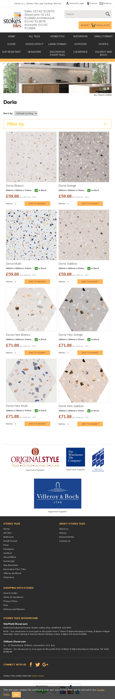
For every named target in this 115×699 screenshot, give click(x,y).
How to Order (10, 593)
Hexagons (34, 51)
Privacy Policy (10, 601)
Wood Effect (35, 44)
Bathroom (80, 36)
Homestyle (57, 36)
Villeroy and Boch (103, 53)
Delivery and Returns (14, 609)
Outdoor (80, 44)
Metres (9, 203)
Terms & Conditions (13, 597)
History (63, 533)
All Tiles (34, 36)
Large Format (57, 44)
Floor (11, 44)
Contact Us (65, 541)
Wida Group (38, 675)
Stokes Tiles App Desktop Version (43, 3)
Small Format (103, 36)
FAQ (5, 605)
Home (6, 529)
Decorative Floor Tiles (57, 53)
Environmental (66, 537)
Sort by (8, 113)
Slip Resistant (11, 51)
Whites (103, 44)
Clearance (80, 51)
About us (19, 3)
